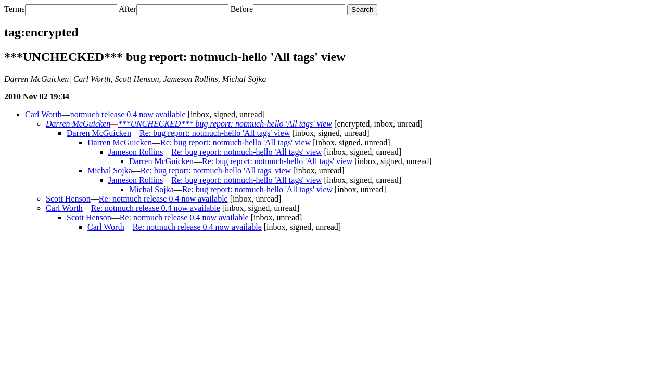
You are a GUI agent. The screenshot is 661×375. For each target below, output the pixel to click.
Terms (14, 9)
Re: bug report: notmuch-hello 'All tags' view (214, 133)
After (127, 9)
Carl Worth (43, 114)
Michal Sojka (109, 170)
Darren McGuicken (78, 123)
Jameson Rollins (135, 151)
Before (242, 9)
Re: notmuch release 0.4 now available (163, 198)
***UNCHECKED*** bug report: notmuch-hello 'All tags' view (225, 123)
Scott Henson (68, 198)
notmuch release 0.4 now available (128, 114)
